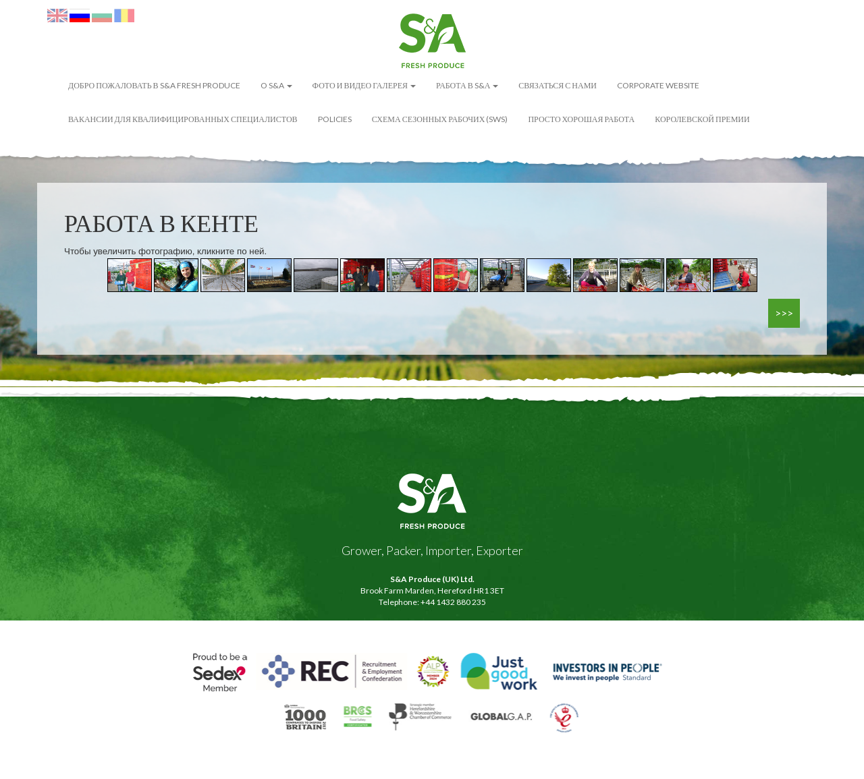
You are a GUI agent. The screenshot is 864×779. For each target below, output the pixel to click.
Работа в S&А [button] (467, 85)
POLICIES (335, 119)
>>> (784, 312)
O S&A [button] (276, 85)
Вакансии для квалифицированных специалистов (183, 119)
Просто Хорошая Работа (581, 119)
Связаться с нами (557, 85)
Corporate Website (658, 85)
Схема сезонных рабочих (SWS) (440, 119)
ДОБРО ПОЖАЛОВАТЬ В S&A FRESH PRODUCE (154, 85)
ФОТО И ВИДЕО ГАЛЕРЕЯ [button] (364, 85)
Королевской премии (702, 119)
